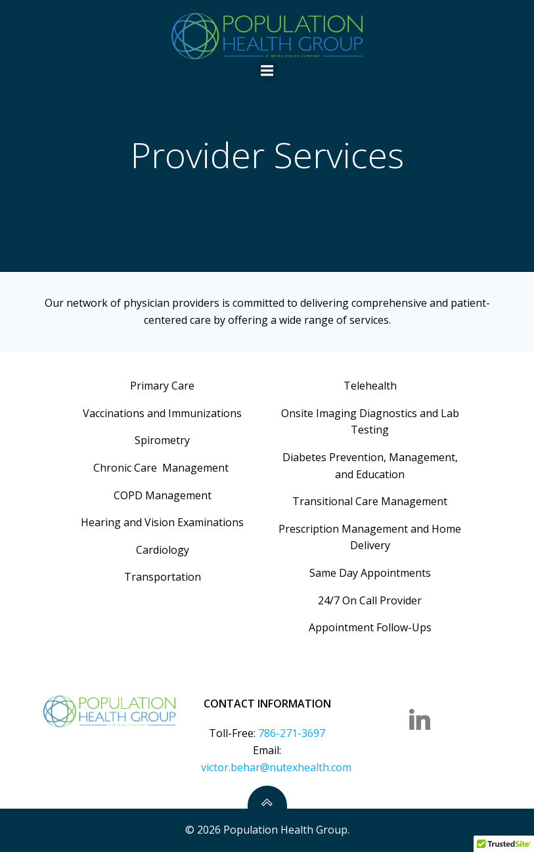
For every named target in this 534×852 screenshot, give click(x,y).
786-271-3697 (291, 733)
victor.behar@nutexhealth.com (277, 767)
